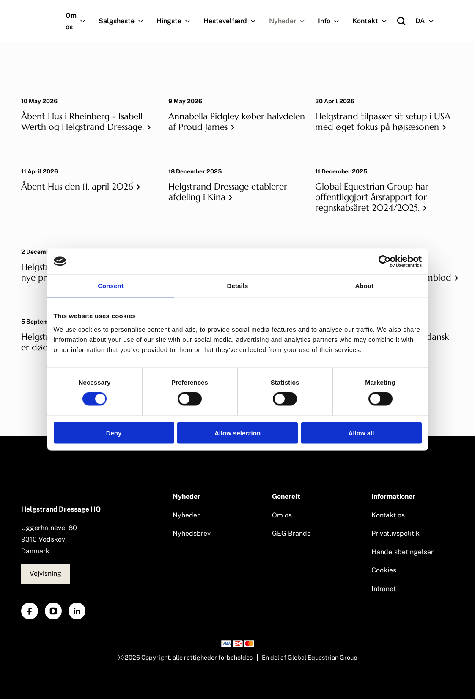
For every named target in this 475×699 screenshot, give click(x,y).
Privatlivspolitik (395, 533)
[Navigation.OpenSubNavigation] (84, 21)
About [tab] (364, 285)
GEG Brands (291, 533)
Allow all (361, 432)
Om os (79, 21)
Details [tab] (237, 285)
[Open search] (401, 21)
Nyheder (290, 21)
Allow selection (237, 432)
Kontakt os (388, 515)
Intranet (383, 589)
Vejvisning (45, 574)
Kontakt (373, 21)
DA (428, 21)
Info (332, 21)
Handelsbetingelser (402, 552)
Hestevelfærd (233, 21)
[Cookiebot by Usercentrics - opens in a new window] (385, 261)
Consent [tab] (111, 285)
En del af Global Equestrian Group (309, 657)
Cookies (383, 570)
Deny (114, 432)
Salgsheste (124, 21)
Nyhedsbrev (192, 533)
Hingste (177, 21)
